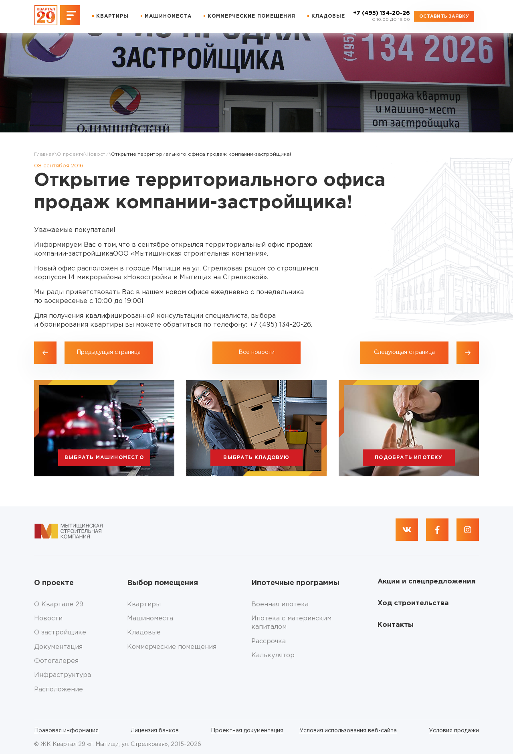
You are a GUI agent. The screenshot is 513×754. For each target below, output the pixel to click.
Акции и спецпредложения (427, 582)
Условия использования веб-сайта (348, 730)
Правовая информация (66, 730)
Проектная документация (247, 730)
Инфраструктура (62, 675)
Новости (98, 154)
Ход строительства (413, 603)
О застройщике (60, 633)
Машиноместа (168, 16)
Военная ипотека (280, 605)
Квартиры (112, 16)
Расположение (58, 690)
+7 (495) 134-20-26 (381, 16)
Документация (58, 647)
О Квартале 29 (58, 605)
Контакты (396, 625)
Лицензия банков (155, 730)
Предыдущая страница (109, 352)
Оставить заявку (444, 16)
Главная (44, 154)
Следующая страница (404, 352)
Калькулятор (273, 655)
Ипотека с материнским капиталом (291, 623)
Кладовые (328, 16)
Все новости (256, 352)
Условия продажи (454, 730)
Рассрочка (268, 641)
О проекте (70, 154)
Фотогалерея (56, 661)
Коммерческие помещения (251, 16)
